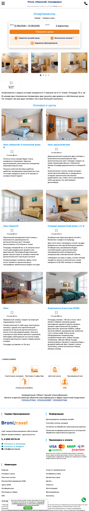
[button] (40, 75)
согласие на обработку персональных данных (30, 504)
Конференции (7, 488)
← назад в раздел (8, 359)
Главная (37, 18)
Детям (49, 481)
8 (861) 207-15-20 (10, 439)
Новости (49, 485)
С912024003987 (44, 400)
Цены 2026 (6, 485)
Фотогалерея (51, 488)
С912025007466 (59, 400)
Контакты (50, 496)
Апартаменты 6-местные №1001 (63, 308)
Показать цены (44, 31)
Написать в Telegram (12, 446)
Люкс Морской (10, 226)
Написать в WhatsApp (13, 444)
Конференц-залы (53, 474)
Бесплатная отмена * (64, 38)
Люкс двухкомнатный (59, 145)
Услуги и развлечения (55, 470)
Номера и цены (48, 18)
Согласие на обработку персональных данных (66, 427)
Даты (12, 25)
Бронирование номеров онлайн (60, 419)
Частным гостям (8, 477)
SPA (3, 496)
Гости (47, 25)
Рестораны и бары (9, 492)
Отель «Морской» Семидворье (45, 2)
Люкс (6, 308)
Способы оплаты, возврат (57, 423)
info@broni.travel (10, 449)
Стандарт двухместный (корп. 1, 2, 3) (66, 226)
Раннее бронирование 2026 (13, 481)
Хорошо (28, 508)
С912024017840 (28, 400)
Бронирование (52, 492)
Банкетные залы (53, 477)
